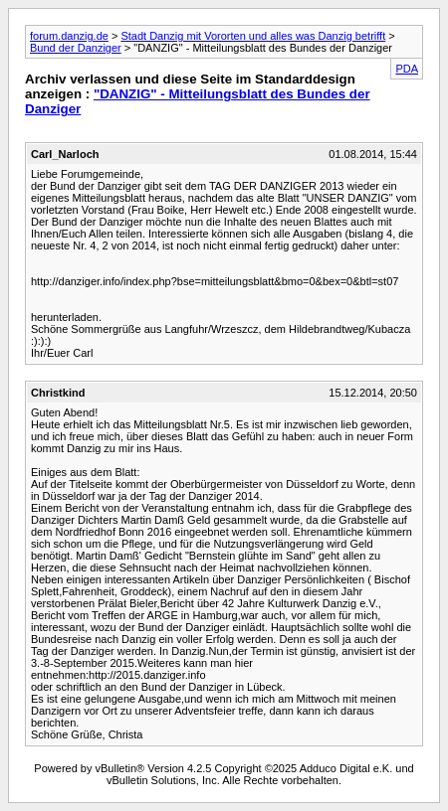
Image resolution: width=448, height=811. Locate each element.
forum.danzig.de (69, 36)
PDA (406, 69)
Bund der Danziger (75, 48)
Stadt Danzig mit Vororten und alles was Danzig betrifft (252, 36)
